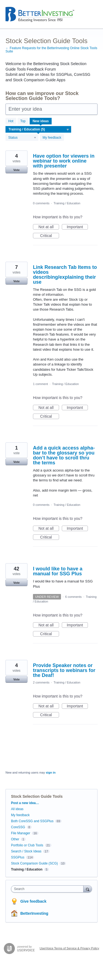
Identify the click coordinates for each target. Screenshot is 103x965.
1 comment (40, 384)
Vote (16, 170)
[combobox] (48, 889)
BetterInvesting (34, 913)
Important (77, 227)
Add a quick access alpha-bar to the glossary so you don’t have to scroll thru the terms (64, 455)
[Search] (87, 888)
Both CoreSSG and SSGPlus (32, 821)
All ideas (17, 809)
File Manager (20, 833)
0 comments (41, 203)
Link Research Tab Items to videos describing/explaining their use (65, 274)
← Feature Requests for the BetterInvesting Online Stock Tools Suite (51, 49)
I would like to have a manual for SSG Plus (57, 571)
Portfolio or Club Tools (27, 845)
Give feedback (33, 901)
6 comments (73, 596)
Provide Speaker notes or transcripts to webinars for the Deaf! (64, 670)
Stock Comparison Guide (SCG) (34, 863)
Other (15, 839)
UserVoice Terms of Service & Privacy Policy (69, 948)
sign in (50, 772)
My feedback (52, 138)
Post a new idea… (25, 803)
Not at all (48, 227)
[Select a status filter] (22, 138)
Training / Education (67, 203)
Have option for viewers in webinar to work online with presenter (63, 161)
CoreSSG (18, 827)
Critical (49, 235)
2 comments (41, 682)
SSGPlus (17, 857)
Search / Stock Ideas (26, 851)
